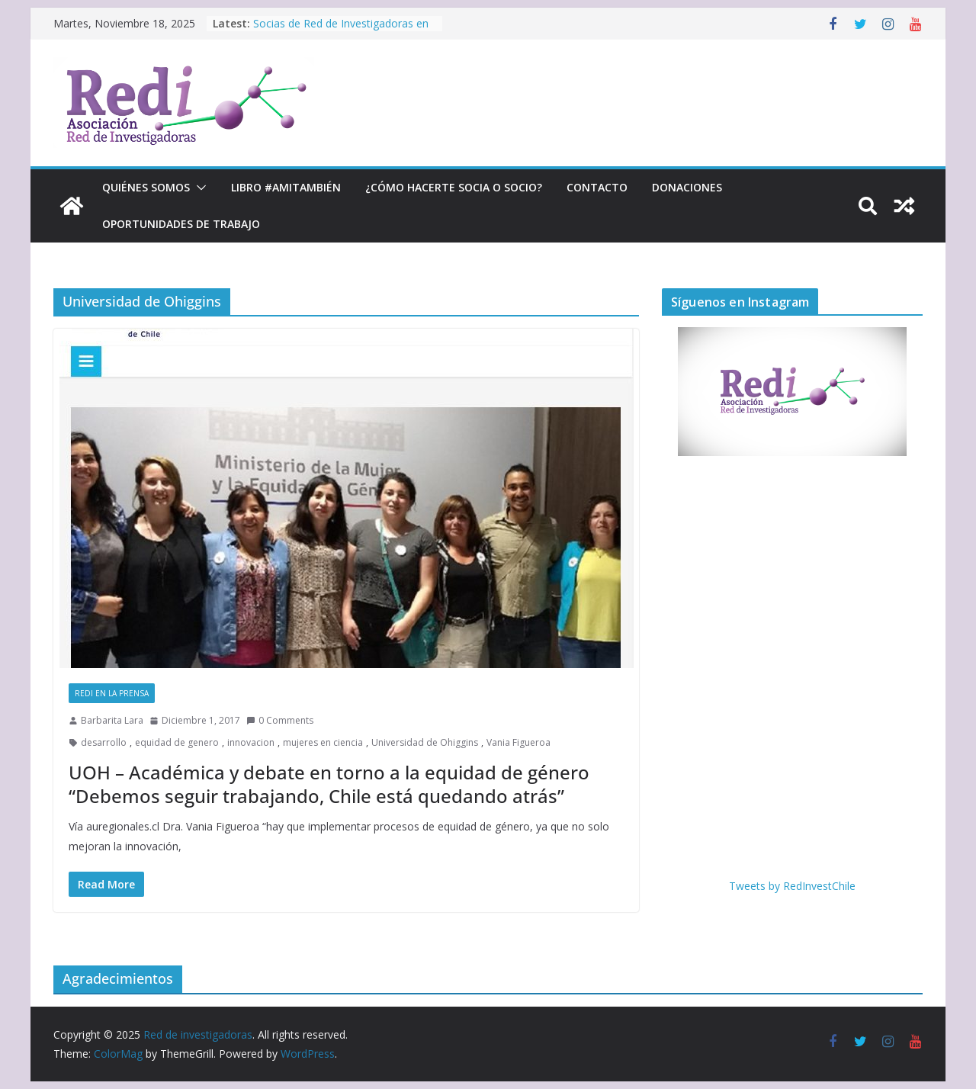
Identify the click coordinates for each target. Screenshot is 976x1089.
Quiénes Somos (146, 187)
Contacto (597, 187)
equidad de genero (177, 742)
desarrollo (104, 742)
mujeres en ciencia (323, 742)
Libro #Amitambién (286, 187)
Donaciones (687, 187)
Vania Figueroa (518, 742)
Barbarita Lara (112, 720)
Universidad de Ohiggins (424, 742)
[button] (198, 187)
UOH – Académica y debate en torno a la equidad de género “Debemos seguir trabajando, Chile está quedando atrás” (329, 784)
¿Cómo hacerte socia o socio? (453, 187)
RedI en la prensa (112, 693)
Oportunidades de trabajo (181, 224)
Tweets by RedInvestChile (792, 886)
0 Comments (279, 720)
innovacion (250, 742)
